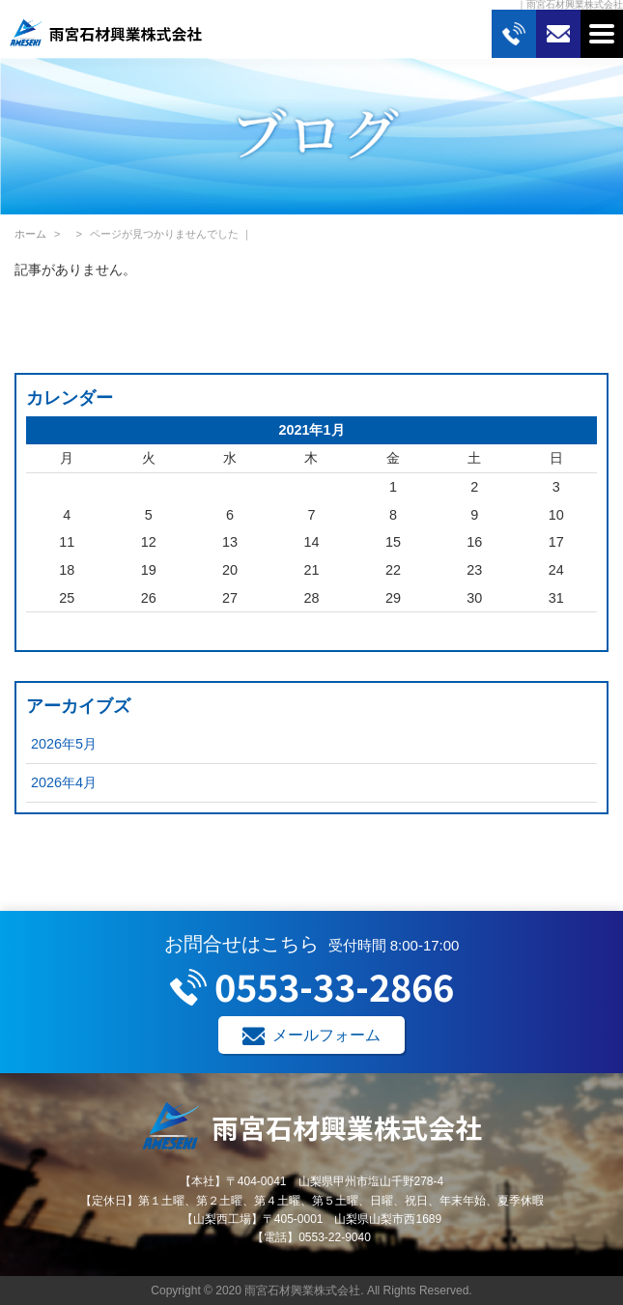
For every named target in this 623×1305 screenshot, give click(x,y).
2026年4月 (64, 782)
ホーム (30, 234)
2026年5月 (64, 744)
